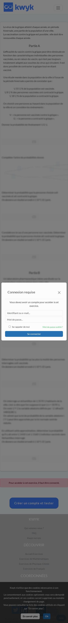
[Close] (59, 292)
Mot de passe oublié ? (53, 327)
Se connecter (34, 333)
